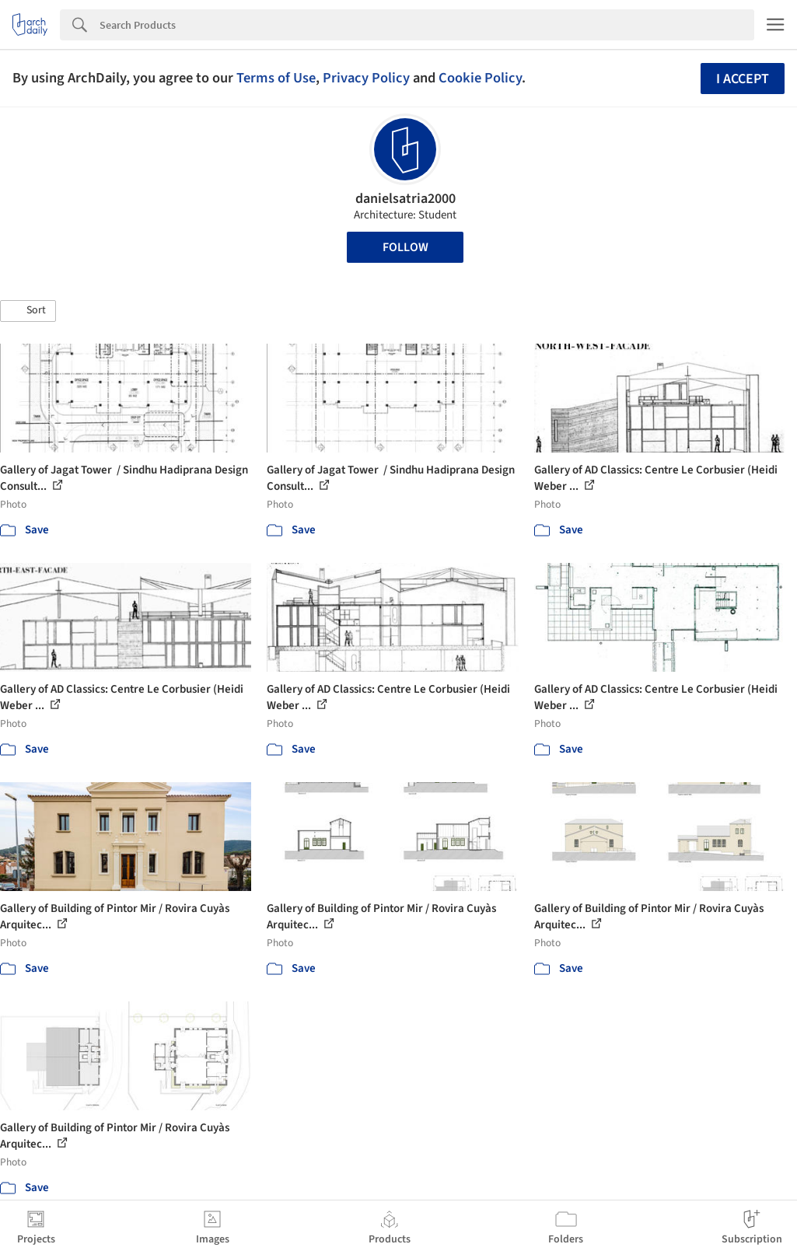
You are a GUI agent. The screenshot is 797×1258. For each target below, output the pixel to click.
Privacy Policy (366, 78)
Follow (405, 247)
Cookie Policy (480, 78)
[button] (28, 311)
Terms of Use (276, 78)
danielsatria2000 (405, 198)
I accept (742, 79)
